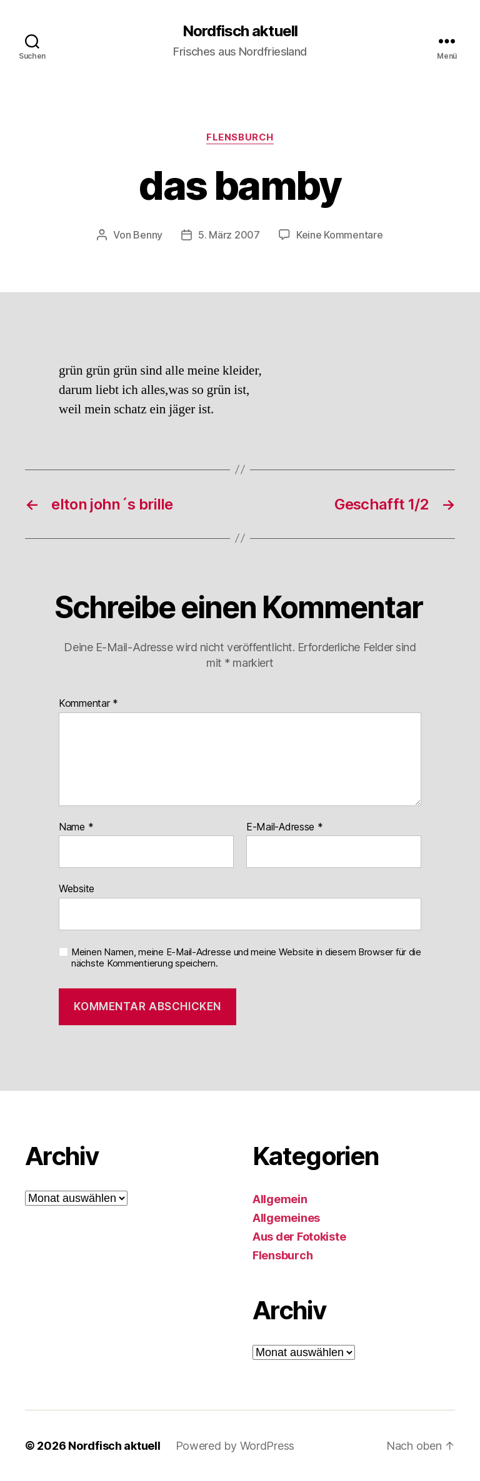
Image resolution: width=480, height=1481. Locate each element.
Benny (147, 235)
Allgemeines (286, 1217)
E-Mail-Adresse (284, 827)
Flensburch (240, 137)
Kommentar (88, 703)
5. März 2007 (229, 235)
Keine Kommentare (339, 235)
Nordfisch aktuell (239, 31)
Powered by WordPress (235, 1445)
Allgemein (280, 1199)
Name (76, 827)
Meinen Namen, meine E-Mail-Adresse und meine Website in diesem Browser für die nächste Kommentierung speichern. (246, 958)
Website (76, 888)
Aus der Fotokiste (299, 1236)
